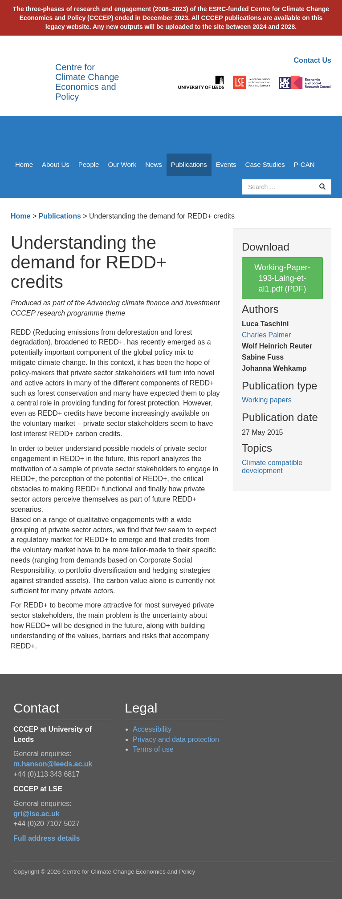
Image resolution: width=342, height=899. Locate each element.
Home (24, 164)
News (153, 164)
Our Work (122, 164)
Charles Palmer (266, 335)
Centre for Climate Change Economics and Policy (87, 81)
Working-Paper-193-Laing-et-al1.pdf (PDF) (282, 278)
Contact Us (312, 60)
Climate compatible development (272, 466)
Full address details (46, 838)
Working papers (267, 400)
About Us (55, 164)
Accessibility (152, 729)
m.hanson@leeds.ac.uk (52, 764)
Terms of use (153, 749)
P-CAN (304, 164)
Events (226, 164)
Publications (189, 164)
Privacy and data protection (176, 739)
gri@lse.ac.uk (36, 814)
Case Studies (265, 164)
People (88, 164)
